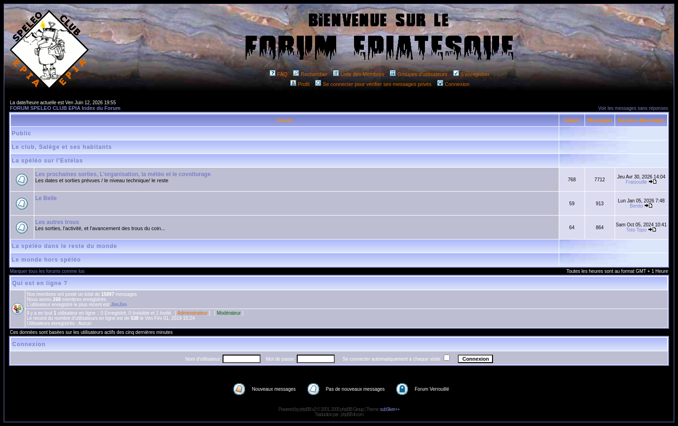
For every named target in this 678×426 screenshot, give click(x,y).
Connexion (453, 84)
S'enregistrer (471, 74)
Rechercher (310, 74)
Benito (636, 206)
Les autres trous (57, 222)
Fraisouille (636, 182)
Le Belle (46, 198)
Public (21, 133)
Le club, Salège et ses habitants (62, 147)
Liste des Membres (358, 74)
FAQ (278, 74)
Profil (299, 84)
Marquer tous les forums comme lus (47, 271)
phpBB (305, 409)
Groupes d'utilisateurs (418, 74)
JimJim (119, 304)
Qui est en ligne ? (40, 283)
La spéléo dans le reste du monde (64, 246)
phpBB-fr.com (351, 414)
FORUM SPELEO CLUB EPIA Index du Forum (65, 108)
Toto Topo (636, 229)
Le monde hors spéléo (46, 259)
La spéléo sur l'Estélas (47, 160)
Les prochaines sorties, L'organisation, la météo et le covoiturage (123, 174)
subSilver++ (390, 409)
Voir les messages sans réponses (633, 108)
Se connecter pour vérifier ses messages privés (373, 84)
